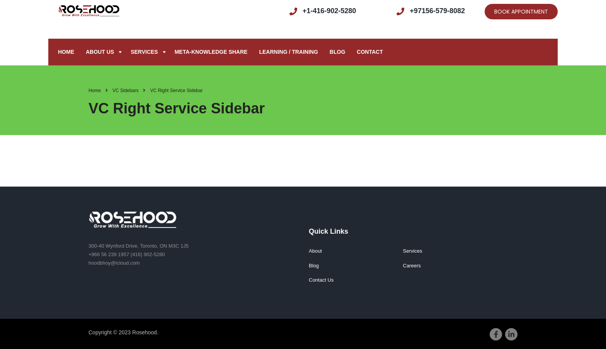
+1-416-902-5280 (329, 11)
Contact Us (321, 280)
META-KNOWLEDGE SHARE (211, 52)
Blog (337, 52)
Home (66, 52)
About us (100, 52)
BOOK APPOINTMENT (521, 11)
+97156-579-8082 (437, 11)
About (315, 251)
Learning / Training (288, 52)
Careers (412, 266)
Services (144, 52)
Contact (370, 52)
